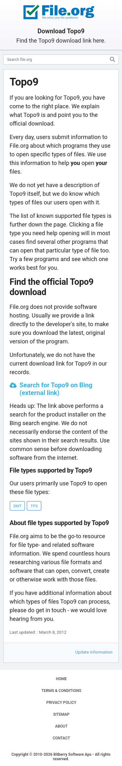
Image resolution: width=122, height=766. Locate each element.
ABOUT (61, 726)
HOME (61, 679)
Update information (93, 652)
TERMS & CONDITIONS (61, 690)
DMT (17, 506)
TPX (34, 506)
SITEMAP (61, 714)
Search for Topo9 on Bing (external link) (56, 389)
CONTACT (61, 738)
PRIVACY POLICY (61, 702)
